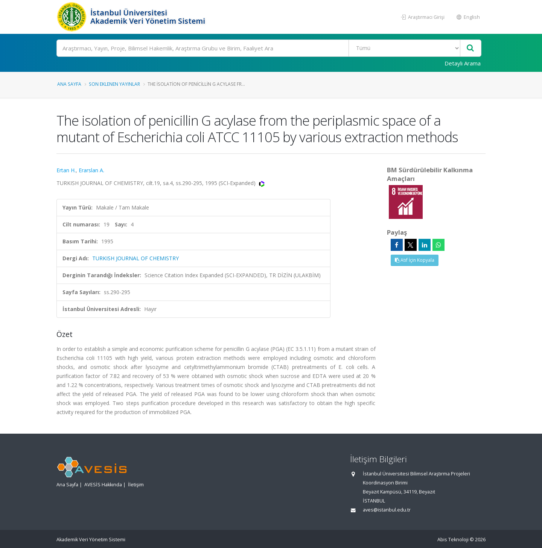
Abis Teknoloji (453, 539)
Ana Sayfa (69, 84)
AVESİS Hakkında (103, 484)
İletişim (136, 484)
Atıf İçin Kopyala (414, 260)
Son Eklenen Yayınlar (114, 84)
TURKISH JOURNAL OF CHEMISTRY (135, 258)
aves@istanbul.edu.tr (387, 510)
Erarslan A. (91, 170)
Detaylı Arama (463, 63)
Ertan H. (66, 170)
